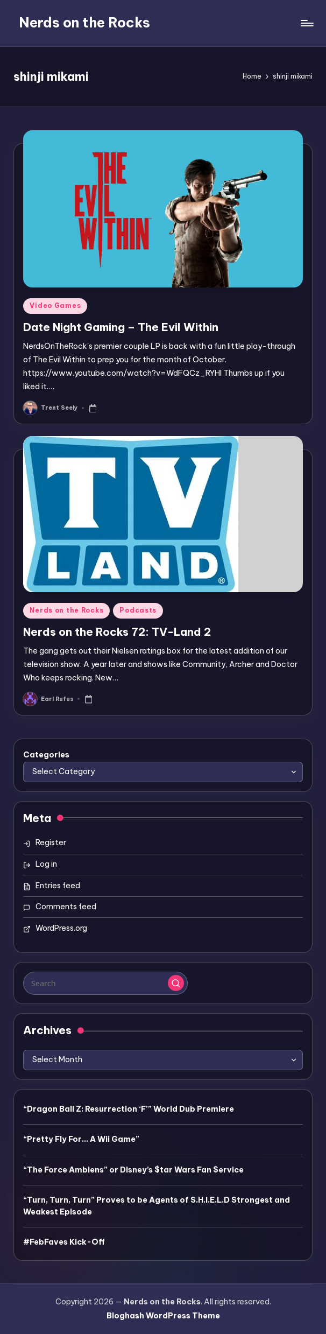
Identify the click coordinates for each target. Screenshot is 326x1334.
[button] (176, 983)
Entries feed (58, 885)
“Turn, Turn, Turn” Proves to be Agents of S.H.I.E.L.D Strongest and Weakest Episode (156, 1206)
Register (51, 842)
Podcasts (138, 610)
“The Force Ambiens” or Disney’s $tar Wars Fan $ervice (133, 1170)
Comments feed (66, 906)
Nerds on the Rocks (84, 22)
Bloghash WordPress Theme (163, 1316)
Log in (46, 864)
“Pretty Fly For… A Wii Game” (81, 1139)
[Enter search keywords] (105, 983)
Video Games (55, 305)
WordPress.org (61, 928)
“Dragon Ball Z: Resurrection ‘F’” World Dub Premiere (128, 1109)
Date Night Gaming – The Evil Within (120, 327)
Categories (46, 755)
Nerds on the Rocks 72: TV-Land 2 (117, 631)
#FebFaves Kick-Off (64, 1242)
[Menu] (306, 23)
